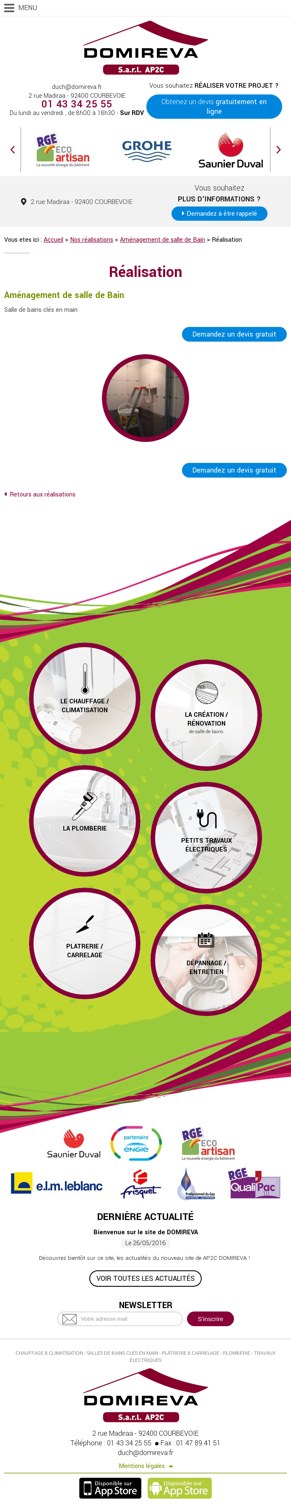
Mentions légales (142, 1467)
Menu (27, 8)
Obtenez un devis (214, 106)
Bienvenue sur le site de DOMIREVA (146, 1233)
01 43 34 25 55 (77, 104)
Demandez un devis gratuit (234, 334)
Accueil (53, 239)
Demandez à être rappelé (222, 213)
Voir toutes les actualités (145, 1279)
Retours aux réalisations (42, 495)
